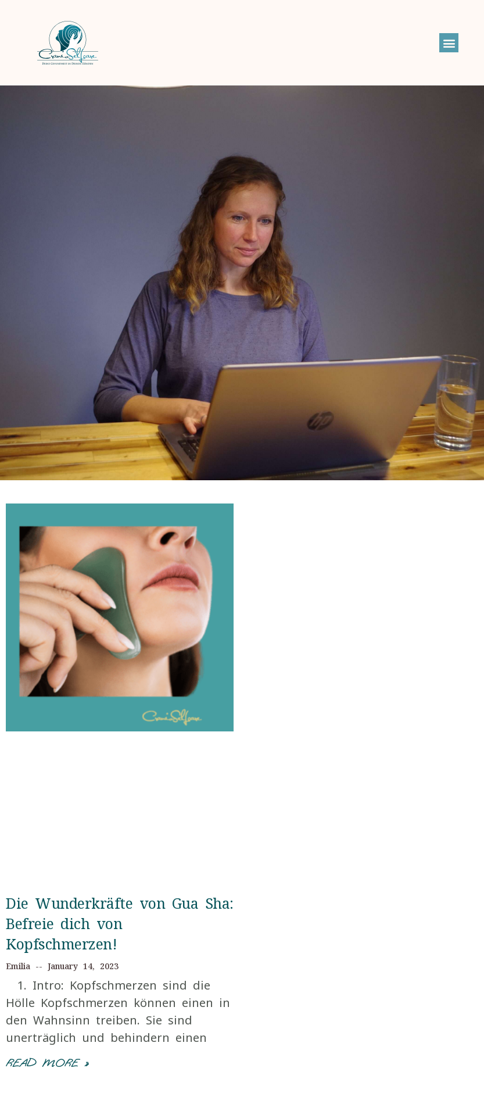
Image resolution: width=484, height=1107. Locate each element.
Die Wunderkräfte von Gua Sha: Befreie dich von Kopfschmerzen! (120, 923)
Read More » (47, 1063)
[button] (449, 43)
